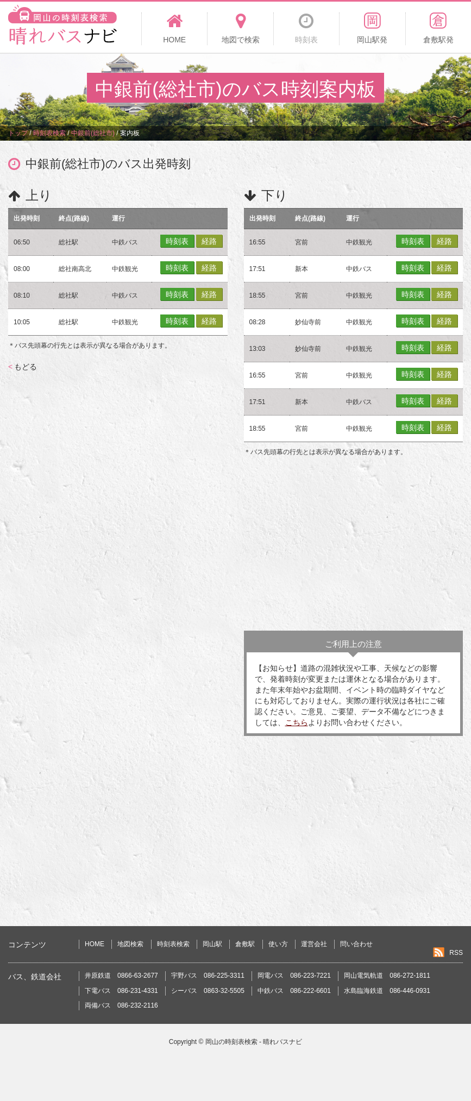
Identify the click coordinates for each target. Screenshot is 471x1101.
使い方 (278, 944)
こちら (296, 722)
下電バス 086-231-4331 (121, 991)
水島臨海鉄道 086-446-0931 (387, 991)
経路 (209, 241)
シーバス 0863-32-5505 (207, 991)
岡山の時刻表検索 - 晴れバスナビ (254, 1042)
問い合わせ (356, 944)
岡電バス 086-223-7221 (294, 975)
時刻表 (177, 241)
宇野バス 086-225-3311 (207, 975)
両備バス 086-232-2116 (121, 1005)
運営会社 (314, 944)
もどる (22, 366)
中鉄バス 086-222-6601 (294, 991)
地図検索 (130, 944)
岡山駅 (212, 944)
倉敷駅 (245, 944)
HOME (94, 944)
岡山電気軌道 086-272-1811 (387, 975)
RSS (456, 953)
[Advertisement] (353, 544)
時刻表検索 (173, 944)
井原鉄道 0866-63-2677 (121, 975)
